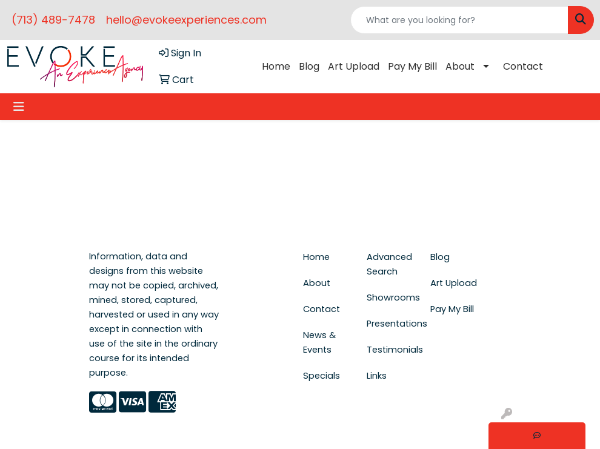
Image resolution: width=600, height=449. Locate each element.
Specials (321, 376)
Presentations (391, 324)
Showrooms (391, 297)
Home (276, 66)
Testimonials (391, 350)
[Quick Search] (459, 20)
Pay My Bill (412, 66)
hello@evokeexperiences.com (186, 19)
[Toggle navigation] (19, 106)
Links (377, 376)
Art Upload (353, 66)
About (460, 66)
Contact (523, 66)
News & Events (319, 342)
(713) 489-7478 (53, 19)
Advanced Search (389, 264)
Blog (309, 66)
